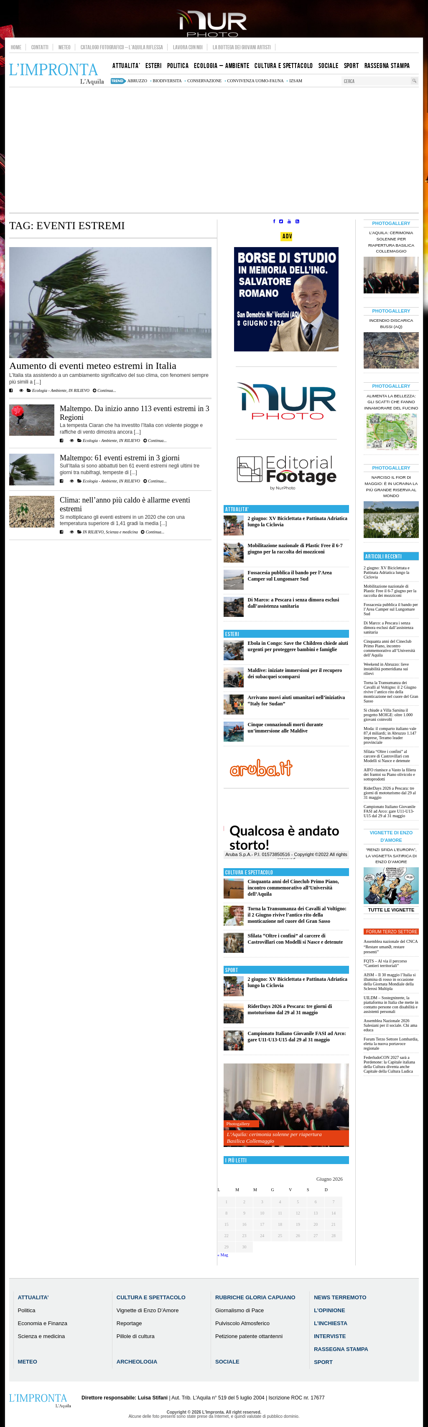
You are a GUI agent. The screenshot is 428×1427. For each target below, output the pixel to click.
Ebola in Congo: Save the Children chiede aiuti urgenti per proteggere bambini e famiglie (298, 646)
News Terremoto (340, 1297)
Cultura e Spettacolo (249, 872)
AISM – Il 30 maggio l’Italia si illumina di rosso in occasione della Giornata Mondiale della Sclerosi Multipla (389, 981)
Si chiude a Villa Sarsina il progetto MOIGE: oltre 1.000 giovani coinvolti (388, 715)
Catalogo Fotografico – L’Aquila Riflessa (122, 47)
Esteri (232, 634)
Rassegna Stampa (341, 1349)
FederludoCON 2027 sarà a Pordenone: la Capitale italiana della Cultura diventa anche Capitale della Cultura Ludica (389, 1064)
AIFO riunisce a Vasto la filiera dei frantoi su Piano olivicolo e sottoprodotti (390, 774)
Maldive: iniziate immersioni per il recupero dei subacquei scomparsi (295, 673)
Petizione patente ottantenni (249, 1336)
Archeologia (137, 1362)
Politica (27, 1310)
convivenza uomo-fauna (255, 80)
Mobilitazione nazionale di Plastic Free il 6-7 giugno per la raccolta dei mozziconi (295, 549)
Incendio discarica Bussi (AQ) (391, 323)
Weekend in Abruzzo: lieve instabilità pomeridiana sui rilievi (386, 669)
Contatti (39, 47)
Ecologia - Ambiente (49, 390)
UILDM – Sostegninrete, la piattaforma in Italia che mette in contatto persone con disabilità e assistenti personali (391, 1004)
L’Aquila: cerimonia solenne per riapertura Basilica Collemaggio (274, 1137)
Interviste (330, 1336)
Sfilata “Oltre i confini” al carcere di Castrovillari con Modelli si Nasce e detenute (295, 939)
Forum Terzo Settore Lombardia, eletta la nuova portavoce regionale (391, 1044)
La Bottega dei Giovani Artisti (242, 47)
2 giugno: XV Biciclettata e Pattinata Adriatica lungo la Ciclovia (387, 572)
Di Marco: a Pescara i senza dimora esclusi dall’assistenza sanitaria (293, 603)
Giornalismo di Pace (239, 1310)
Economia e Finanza (43, 1323)
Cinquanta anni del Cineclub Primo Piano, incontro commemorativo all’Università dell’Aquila (293, 888)
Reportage (129, 1323)
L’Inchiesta (330, 1323)
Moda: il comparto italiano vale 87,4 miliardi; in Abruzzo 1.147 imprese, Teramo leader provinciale (390, 735)
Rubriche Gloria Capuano (255, 1297)
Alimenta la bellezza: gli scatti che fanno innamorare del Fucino (391, 402)
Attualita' (237, 509)
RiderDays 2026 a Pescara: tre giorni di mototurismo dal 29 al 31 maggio (290, 1009)
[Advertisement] (214, 149)
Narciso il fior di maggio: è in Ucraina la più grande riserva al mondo (391, 486)
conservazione (204, 80)
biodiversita (167, 80)
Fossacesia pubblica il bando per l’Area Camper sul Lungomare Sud (290, 576)
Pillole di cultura (136, 1336)
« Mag (222, 1255)
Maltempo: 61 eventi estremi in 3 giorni (120, 458)
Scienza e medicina (122, 532)
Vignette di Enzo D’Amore (148, 1310)
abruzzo (137, 80)
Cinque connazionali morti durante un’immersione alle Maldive (285, 728)
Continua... (104, 390)
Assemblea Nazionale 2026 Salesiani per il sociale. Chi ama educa (390, 1025)
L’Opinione (329, 1310)
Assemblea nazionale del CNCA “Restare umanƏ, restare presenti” (391, 946)
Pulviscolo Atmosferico (242, 1323)
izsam (295, 80)
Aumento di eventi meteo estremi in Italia (92, 365)
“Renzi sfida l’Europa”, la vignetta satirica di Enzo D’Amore (391, 855)
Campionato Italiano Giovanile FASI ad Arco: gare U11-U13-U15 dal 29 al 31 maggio (297, 1036)
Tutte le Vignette (391, 909)
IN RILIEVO (79, 390)
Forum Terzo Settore (392, 931)
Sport (231, 970)
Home (16, 47)
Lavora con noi (188, 47)
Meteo (65, 47)
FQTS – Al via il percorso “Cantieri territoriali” (385, 963)
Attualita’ (33, 1297)
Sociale (227, 1362)
